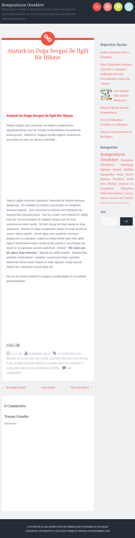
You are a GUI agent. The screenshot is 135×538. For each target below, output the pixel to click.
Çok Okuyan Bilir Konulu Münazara (121, 95)
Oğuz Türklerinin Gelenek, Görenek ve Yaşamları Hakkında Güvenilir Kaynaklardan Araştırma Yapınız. (116, 74)
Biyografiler (107, 174)
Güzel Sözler (124, 174)
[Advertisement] (47, 88)
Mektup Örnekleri (112, 179)
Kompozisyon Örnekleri (23, 5)
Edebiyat (127, 165)
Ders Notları (108, 183)
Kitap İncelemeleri (111, 193)
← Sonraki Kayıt (14, 387)
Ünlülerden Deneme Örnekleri (114, 203)
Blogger (102, 526)
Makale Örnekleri (109, 198)
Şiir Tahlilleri (126, 198)
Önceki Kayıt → (81, 387)
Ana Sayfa (48, 387)
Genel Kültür (123, 169)
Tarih (130, 179)
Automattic (46, 531)
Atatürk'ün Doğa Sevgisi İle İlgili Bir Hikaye (47, 54)
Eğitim (54, 368)
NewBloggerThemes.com (94, 531)
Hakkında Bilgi (39, 353)
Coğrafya (128, 193)
